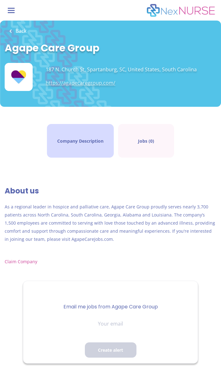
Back (20, 30)
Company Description (80, 141)
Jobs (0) (146, 141)
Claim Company (22, 261)
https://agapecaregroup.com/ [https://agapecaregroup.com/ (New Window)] (80, 82)
